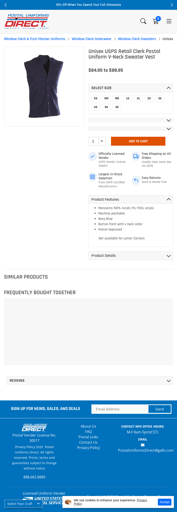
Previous (5, 5)
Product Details (103, 255)
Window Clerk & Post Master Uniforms (34, 38)
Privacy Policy (88, 447)
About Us (88, 426)
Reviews (17, 380)
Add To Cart (138, 141)
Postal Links (88, 436)
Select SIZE (101, 87)
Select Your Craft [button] (19, 504)
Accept (164, 502)
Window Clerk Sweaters (137, 38)
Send (159, 409)
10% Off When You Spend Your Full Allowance (88, 4)
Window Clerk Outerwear (91, 38)
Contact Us (88, 442)
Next (171, 5)
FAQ (88, 431)
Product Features (105, 199)
